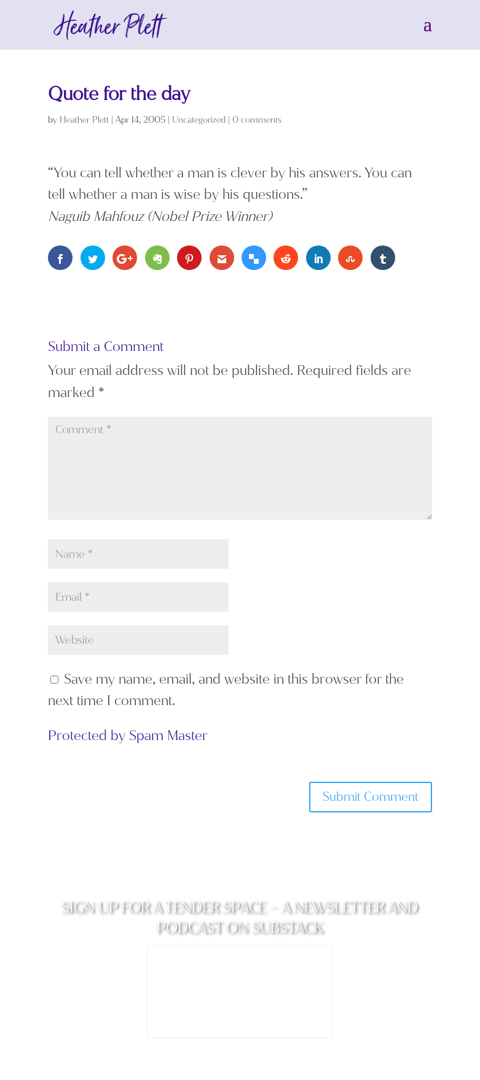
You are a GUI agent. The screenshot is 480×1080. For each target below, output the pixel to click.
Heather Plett (84, 120)
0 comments (256, 120)
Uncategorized (199, 120)
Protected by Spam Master (128, 735)
